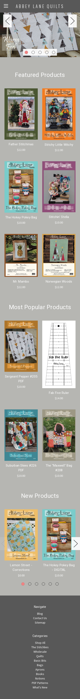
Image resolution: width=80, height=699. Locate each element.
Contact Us (40, 618)
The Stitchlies (40, 647)
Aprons (40, 669)
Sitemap (40, 622)
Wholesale (40, 652)
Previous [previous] (7, 20)
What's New (40, 687)
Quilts (40, 656)
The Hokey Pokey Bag (21, 217)
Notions (40, 678)
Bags (40, 665)
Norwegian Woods (59, 281)
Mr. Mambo (21, 281)
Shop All (40, 643)
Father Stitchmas (21, 144)
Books (40, 674)
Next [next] (72, 20)
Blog (40, 614)
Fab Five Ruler (59, 393)
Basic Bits (40, 660)
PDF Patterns (40, 683)
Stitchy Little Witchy (59, 145)
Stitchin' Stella (59, 217)
